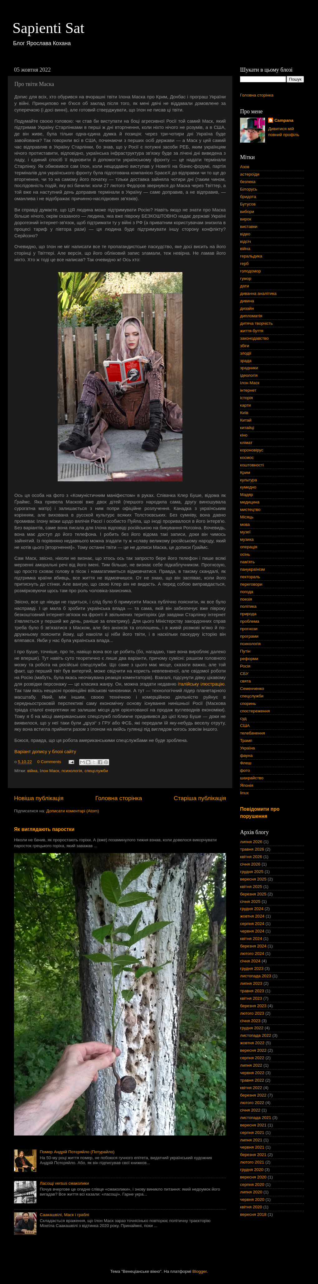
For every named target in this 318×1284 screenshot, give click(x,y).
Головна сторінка (118, 798)
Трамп (246, 740)
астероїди (249, 174)
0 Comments (49, 761)
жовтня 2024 (252, 916)
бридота (248, 196)
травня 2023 (252, 991)
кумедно (248, 487)
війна (32, 770)
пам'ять (247, 561)
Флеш (245, 763)
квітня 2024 (251, 938)
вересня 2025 (253, 879)
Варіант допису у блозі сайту (45, 751)
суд (243, 718)
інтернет (248, 390)
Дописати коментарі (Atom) (72, 811)
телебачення (252, 733)
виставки (249, 226)
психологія (71, 770)
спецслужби (96, 770)
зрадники (249, 368)
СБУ (244, 673)
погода (246, 591)
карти (245, 405)
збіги (244, 345)
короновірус (251, 450)
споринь (248, 703)
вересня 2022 (253, 1050)
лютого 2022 (252, 1102)
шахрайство (251, 778)
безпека (248, 181)
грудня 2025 (251, 871)
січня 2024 (250, 961)
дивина (247, 301)
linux (244, 793)
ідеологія (249, 375)
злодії (245, 353)
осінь (245, 554)
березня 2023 (253, 1005)
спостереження (255, 711)
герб (244, 263)
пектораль (250, 576)
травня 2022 (252, 1080)
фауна (246, 755)
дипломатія (251, 316)
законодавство (254, 338)
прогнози (249, 628)
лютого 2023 (252, 1013)
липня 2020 (251, 1192)
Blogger (199, 1271)
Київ (244, 412)
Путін (245, 651)
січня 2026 (250, 864)
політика (248, 606)
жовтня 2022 (252, 1043)
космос (247, 457)
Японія (246, 785)
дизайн (247, 308)
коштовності (252, 465)
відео (245, 234)
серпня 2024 (252, 923)
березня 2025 (253, 894)
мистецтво (250, 509)
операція (248, 547)
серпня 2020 (252, 1184)
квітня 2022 (251, 1087)
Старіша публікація (200, 798)
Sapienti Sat (48, 28)
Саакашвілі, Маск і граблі (64, 1214)
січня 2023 (250, 1020)
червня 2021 (252, 1147)
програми (249, 636)
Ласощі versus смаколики (64, 1183)
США (245, 725)
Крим (245, 472)
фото (245, 770)
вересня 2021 (253, 1125)
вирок (245, 219)
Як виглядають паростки (44, 829)
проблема (249, 621)
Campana (283, 120)
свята (245, 681)
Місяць (246, 517)
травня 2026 (252, 849)
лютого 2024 (252, 953)
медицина (249, 502)
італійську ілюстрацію (201, 684)
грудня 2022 (251, 1028)
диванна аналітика (258, 293)
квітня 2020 (251, 1207)
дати (244, 286)
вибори (247, 211)
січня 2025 (250, 901)
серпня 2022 (252, 1057)
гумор (245, 278)
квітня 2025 (251, 886)
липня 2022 (251, 1065)
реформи (249, 658)
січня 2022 (250, 1110)
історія (246, 397)
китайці (247, 427)
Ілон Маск (49, 770)
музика (247, 539)
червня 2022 (252, 1072)
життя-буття (251, 330)
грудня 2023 (251, 968)
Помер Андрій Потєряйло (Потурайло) (77, 1151)
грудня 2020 (251, 1169)
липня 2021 (251, 1140)
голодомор (250, 271)
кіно (244, 435)
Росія (245, 666)
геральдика (251, 256)
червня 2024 (252, 931)
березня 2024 (253, 946)
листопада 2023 (255, 976)
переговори (251, 584)
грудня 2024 (251, 908)
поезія (246, 599)
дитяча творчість (256, 323)
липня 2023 (251, 983)
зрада (246, 360)
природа (248, 613)
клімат (246, 442)
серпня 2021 (252, 1132)
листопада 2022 (255, 1035)
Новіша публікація (39, 798)
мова (245, 524)
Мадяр (246, 494)
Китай (246, 420)
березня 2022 (253, 1095)
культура (248, 480)
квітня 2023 (251, 998)
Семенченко (252, 688)
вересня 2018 (253, 1214)
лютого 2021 (252, 1162)
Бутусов (248, 204)
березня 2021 (253, 1154)
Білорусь (248, 189)
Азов (244, 166)
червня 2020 (252, 1199)
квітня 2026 (251, 856)
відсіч (245, 241)
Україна (247, 748)
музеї (245, 532)
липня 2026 (251, 841)
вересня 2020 (253, 1177)
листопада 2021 (255, 1117)
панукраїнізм (252, 569)
